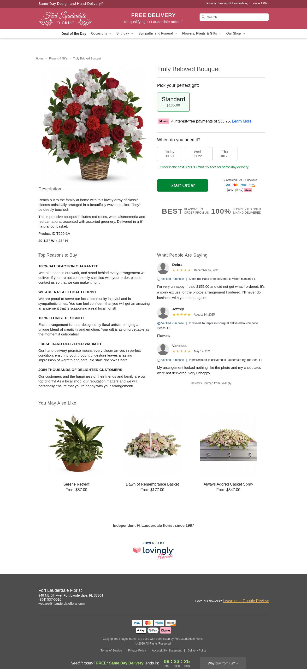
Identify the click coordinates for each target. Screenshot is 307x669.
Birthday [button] (125, 33)
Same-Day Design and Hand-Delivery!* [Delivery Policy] (70, 3)
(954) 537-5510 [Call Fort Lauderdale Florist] (49, 599)
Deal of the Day (73, 33)
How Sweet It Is (199, 360)
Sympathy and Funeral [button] (157, 33)
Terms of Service (111, 650)
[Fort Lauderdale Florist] (72, 18)
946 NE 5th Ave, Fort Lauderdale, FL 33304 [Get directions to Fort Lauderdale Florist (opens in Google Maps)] (70, 595)
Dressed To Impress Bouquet (209, 323)
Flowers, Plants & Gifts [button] (202, 33)
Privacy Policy (137, 650)
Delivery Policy (197, 650)
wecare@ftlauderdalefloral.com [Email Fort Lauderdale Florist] (61, 603)
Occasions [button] (101, 33)
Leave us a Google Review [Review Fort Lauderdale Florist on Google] (246, 601)
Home (39, 58)
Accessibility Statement (166, 650)
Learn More (242, 121)
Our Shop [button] (235, 33)
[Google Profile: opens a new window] (265, 591)
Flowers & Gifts (58, 58)
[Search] (234, 17)
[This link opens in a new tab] (153, 550)
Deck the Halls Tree (202, 279)
